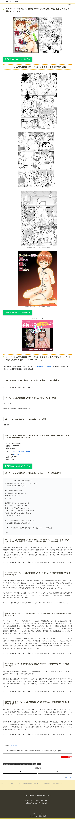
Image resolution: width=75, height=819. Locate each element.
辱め (14, 451)
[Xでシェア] (20, 772)
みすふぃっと (17, 454)
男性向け (28, 451)
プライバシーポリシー (37, 813)
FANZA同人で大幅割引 (44, 366)
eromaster (13, 746)
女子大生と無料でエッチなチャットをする (37, 795)
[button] (55, 772)
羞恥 (18, 451)
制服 (22, 451)
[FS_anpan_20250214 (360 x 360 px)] (37, 350)
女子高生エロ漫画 (20, 764)
